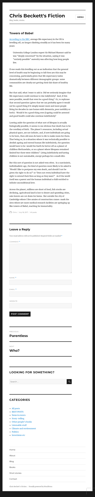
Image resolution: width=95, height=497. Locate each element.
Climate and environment (24, 428)
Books (12, 467)
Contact (13, 479)
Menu (80, 17)
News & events (19, 415)
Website (13, 301)
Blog (11, 461)
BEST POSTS (18, 412)
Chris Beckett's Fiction (37, 16)
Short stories (15, 473)
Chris (15, 212)
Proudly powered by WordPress (40, 487)
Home (12, 450)
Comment (14, 242)
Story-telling (18, 418)
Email (13, 289)
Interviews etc (18, 435)
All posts (33, 212)
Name (12, 278)
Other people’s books (22, 422)
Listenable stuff (19, 425)
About (12, 455)
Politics (15, 432)
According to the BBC (19, 39)
